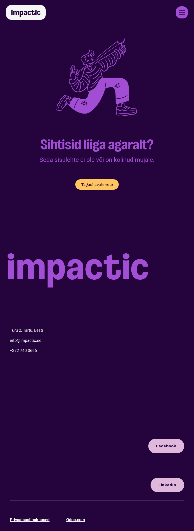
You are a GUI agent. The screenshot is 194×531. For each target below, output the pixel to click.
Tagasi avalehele (97, 184)
